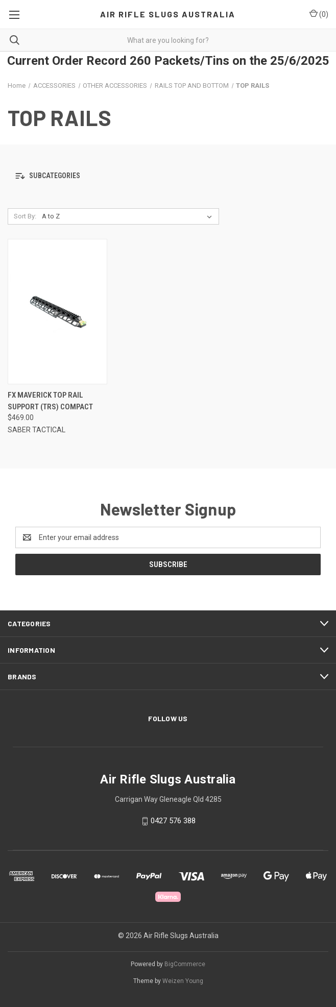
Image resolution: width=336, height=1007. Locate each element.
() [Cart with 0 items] (318, 13)
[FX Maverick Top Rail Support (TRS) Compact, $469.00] (57, 311)
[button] (168, 176)
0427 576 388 (173, 820)
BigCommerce (184, 964)
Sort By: (25, 216)
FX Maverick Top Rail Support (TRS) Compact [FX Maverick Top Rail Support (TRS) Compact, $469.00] (50, 400)
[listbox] (129, 216)
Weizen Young (182, 981)
